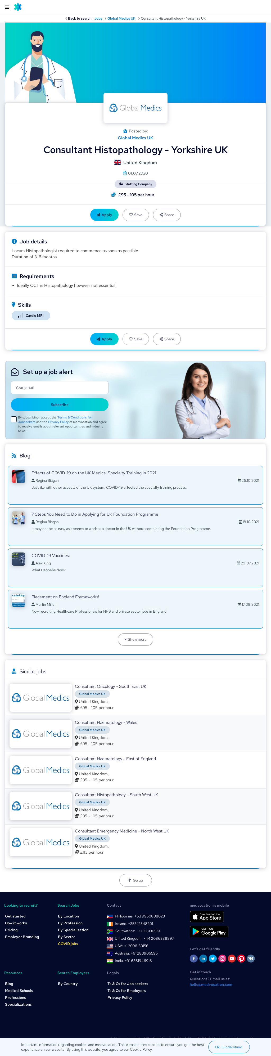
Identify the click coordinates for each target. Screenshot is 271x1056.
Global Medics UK (121, 18)
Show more (135, 639)
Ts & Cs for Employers (126, 990)
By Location (68, 916)
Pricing (11, 930)
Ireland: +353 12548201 (134, 923)
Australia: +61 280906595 (136, 953)
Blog (9, 983)
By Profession (70, 923)
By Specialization (73, 930)
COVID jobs (68, 943)
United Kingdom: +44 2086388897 (144, 938)
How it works (16, 923)
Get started (15, 916)
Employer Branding (22, 936)
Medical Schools (19, 990)
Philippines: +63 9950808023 (140, 916)
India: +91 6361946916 (133, 960)
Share (167, 214)
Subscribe (60, 404)
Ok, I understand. (229, 1047)
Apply (104, 214)
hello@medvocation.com (211, 984)
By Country (68, 983)
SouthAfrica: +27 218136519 (137, 931)
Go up (135, 880)
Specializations (18, 1004)
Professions (15, 997)
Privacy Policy (58, 422)
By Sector (66, 936)
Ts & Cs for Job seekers (127, 983)
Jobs (98, 18)
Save (135, 214)
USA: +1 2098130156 (131, 945)
